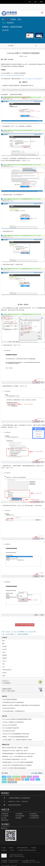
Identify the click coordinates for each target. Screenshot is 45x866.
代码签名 (4, 654)
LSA (3, 666)
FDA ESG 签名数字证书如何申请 (10, 727)
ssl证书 (4, 776)
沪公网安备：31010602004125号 (9, 861)
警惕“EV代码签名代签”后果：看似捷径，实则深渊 (15, 747)
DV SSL (4, 778)
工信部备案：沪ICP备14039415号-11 (10, 859)
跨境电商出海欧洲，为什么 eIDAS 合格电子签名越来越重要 (17, 761)
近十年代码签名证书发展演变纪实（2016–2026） (14, 758)
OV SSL (32, 778)
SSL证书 (4, 648)
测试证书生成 (4, 819)
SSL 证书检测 (4, 815)
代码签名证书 (16, 776)
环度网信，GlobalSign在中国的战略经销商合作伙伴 (15, 736)
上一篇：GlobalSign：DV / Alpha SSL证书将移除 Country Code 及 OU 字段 (18, 631)
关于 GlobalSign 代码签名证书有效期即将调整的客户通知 (16, 718)
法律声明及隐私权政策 (22, 847)
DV (23, 778)
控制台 (41, 1)
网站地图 (33, 847)
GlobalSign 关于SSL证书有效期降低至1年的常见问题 (15, 733)
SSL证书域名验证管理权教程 (9, 698)
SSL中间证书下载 (33, 817)
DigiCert (23, 776)
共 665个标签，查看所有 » (37, 772)
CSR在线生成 (4, 813)
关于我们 (4, 645)
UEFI (3, 663)
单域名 (9, 776)
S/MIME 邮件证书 (6, 669)
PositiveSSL (11, 778)
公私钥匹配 (18, 817)
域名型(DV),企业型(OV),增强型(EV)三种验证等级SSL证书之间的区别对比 (21, 704)
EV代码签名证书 (12, 781)
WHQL (4, 651)
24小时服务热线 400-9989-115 (8, 4)
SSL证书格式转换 (19, 815)
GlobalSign (10, 58)
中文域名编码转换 (34, 815)
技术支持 (18, 804)
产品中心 (4, 672)
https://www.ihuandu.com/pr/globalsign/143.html (12, 74)
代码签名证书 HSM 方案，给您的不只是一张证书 (14, 750)
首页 (2, 58)
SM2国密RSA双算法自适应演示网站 (27, 849)
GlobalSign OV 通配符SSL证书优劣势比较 (12, 721)
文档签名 (4, 657)
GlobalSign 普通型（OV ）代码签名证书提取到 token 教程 (17, 739)
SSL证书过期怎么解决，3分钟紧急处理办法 (13, 710)
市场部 (14, 804)
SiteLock (4, 660)
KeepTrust (17, 778)
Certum (27, 778)
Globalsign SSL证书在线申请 (9, 724)
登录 (30, 1)
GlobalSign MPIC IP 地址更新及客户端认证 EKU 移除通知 (17, 764)
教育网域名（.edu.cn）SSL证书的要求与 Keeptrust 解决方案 (17, 755)
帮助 (3, 643)
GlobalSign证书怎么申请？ (9, 730)
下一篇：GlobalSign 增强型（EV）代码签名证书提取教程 (14, 633)
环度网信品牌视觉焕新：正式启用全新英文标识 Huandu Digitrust (18, 753)
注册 (35, 1)
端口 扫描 (3, 817)
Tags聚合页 (4, 849)
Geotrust (4, 781)
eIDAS (3, 675)
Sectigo (38, 778)
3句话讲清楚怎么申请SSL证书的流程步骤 (12, 701)
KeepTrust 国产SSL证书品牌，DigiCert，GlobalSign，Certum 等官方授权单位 (18, 8)
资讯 (5, 58)
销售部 (10, 804)
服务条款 (11, 847)
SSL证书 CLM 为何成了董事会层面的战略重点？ (14, 767)
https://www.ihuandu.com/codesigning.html (32, 78)
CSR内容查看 (18, 813)
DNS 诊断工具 (33, 813)
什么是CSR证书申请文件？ (9, 707)
